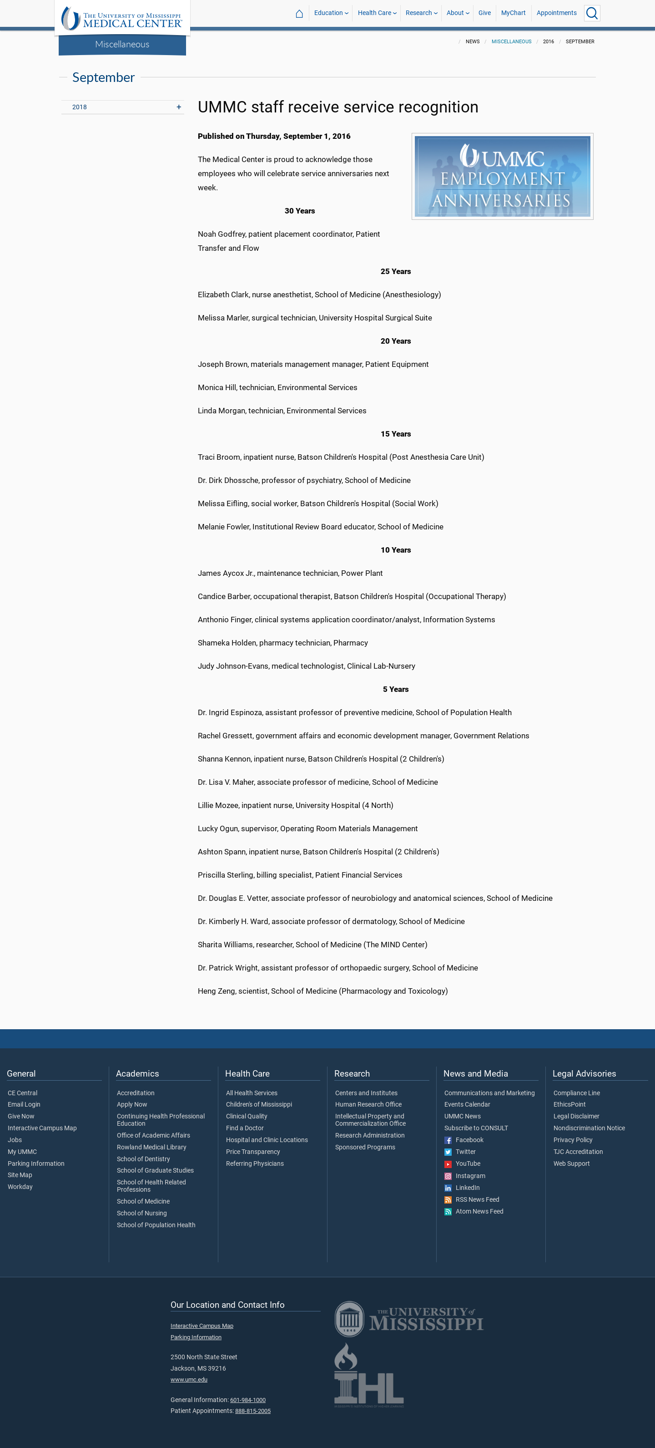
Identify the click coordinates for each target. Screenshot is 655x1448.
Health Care (374, 13)
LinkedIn (462, 1188)
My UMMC (22, 1152)
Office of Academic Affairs (153, 1135)
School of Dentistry (143, 1159)
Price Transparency (253, 1152)
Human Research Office (368, 1104)
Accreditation (136, 1093)
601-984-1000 (248, 1400)
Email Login (24, 1104)
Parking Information (36, 1164)
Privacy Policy (573, 1140)
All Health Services (251, 1093)
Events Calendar (467, 1104)
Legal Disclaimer (577, 1116)
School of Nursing (142, 1213)
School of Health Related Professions (151, 1186)
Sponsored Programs (365, 1147)
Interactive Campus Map (42, 1128)
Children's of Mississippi (259, 1104)
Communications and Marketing (489, 1093)
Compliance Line (577, 1093)
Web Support (572, 1164)
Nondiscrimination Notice (589, 1128)
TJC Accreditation (578, 1152)
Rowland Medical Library (151, 1147)
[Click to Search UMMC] (592, 13)
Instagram (464, 1176)
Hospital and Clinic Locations (267, 1140)
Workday (20, 1187)
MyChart (513, 13)
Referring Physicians (255, 1164)
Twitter (460, 1152)
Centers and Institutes (366, 1093)
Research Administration (370, 1135)
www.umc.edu (189, 1379)
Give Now (21, 1116)
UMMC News (462, 1116)
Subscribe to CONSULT (476, 1128)
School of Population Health (156, 1225)
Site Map (20, 1175)
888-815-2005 (253, 1410)
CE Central (22, 1093)
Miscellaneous (122, 43)
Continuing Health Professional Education (161, 1120)
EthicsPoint (570, 1104)
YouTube (462, 1164)
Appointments (557, 13)
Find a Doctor (245, 1128)
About (455, 13)
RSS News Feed (471, 1200)
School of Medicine (143, 1201)
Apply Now (132, 1104)
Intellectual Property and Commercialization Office (370, 1120)
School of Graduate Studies (155, 1170)
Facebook (464, 1140)
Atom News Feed (474, 1211)
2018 (79, 107)
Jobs (15, 1140)
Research (419, 13)
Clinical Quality (246, 1116)
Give (485, 13)
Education (328, 13)
